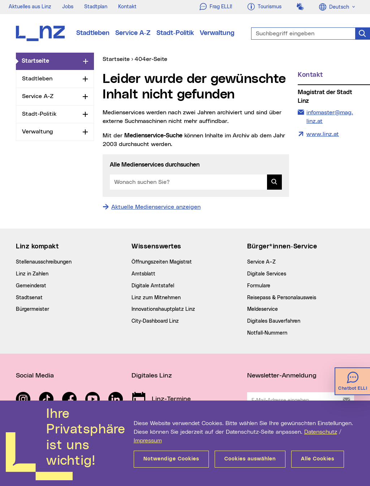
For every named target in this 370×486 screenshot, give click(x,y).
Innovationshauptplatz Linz (163, 309)
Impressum (148, 440)
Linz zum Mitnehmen (156, 297)
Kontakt (127, 6)
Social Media (35, 375)
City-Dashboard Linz (155, 321)
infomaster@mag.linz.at (329, 116)
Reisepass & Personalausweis (281, 297)
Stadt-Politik (175, 33)
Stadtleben (92, 33)
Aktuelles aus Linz (30, 6)
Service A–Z (261, 262)
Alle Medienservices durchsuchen (154, 165)
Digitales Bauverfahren (273, 321)
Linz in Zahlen (32, 274)
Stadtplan (95, 6)
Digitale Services (266, 274)
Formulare (258, 285)
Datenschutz (320, 432)
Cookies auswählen (250, 458)
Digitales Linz (152, 375)
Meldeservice (262, 309)
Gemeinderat (31, 285)
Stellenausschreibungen (44, 262)
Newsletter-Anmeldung (282, 375)
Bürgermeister (32, 309)
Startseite (51, 60)
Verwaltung (217, 33)
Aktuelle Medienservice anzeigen (156, 207)
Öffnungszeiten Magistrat (162, 262)
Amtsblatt (143, 274)
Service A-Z (133, 33)
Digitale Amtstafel (153, 285)
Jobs (67, 6)
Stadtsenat (29, 297)
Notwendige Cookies (171, 458)
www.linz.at (322, 134)
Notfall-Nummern (267, 333)
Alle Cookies (317, 458)
